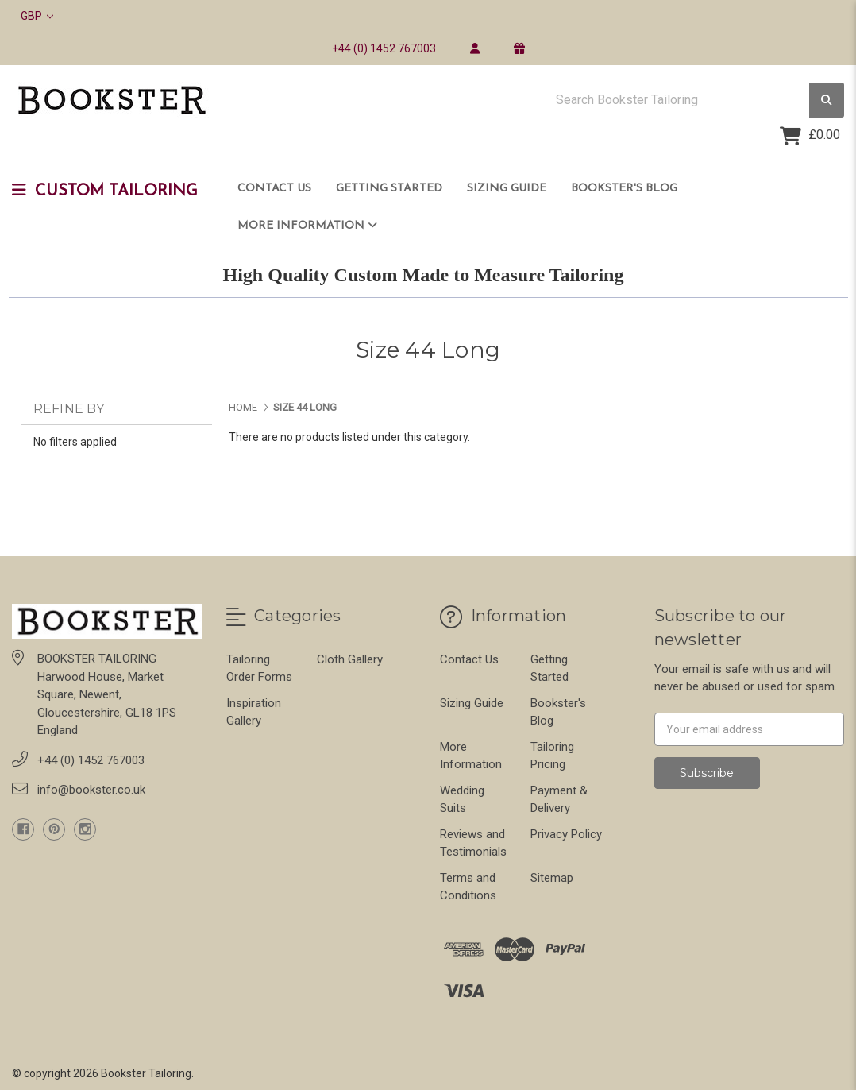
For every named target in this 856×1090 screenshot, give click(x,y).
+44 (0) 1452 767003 (384, 48)
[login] (474, 48)
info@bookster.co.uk (91, 790)
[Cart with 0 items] (810, 135)
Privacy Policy (566, 834)
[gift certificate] (519, 48)
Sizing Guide (506, 189)
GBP (37, 16)
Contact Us (274, 189)
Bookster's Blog (624, 189)
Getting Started (389, 189)
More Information (307, 225)
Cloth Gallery (350, 659)
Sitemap (551, 878)
